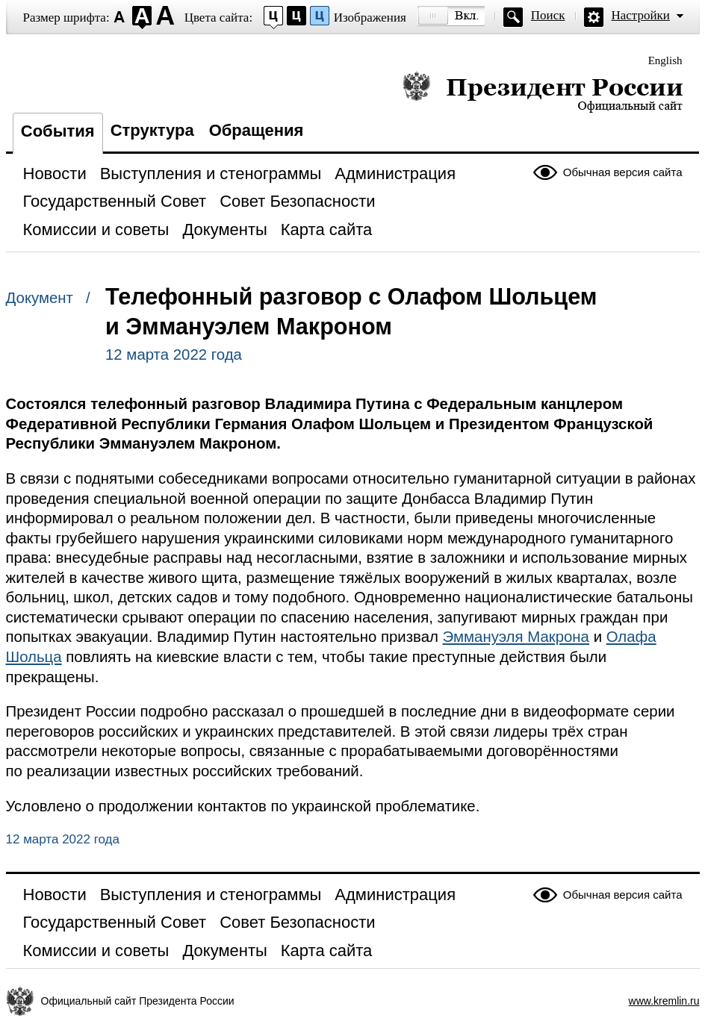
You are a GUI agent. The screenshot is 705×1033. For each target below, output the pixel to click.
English (665, 60)
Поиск (548, 15)
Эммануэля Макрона (516, 636)
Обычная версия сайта (623, 172)
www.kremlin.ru (664, 1001)
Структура (152, 130)
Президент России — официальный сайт (543, 91)
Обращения (256, 130)
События (58, 131)
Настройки (641, 15)
